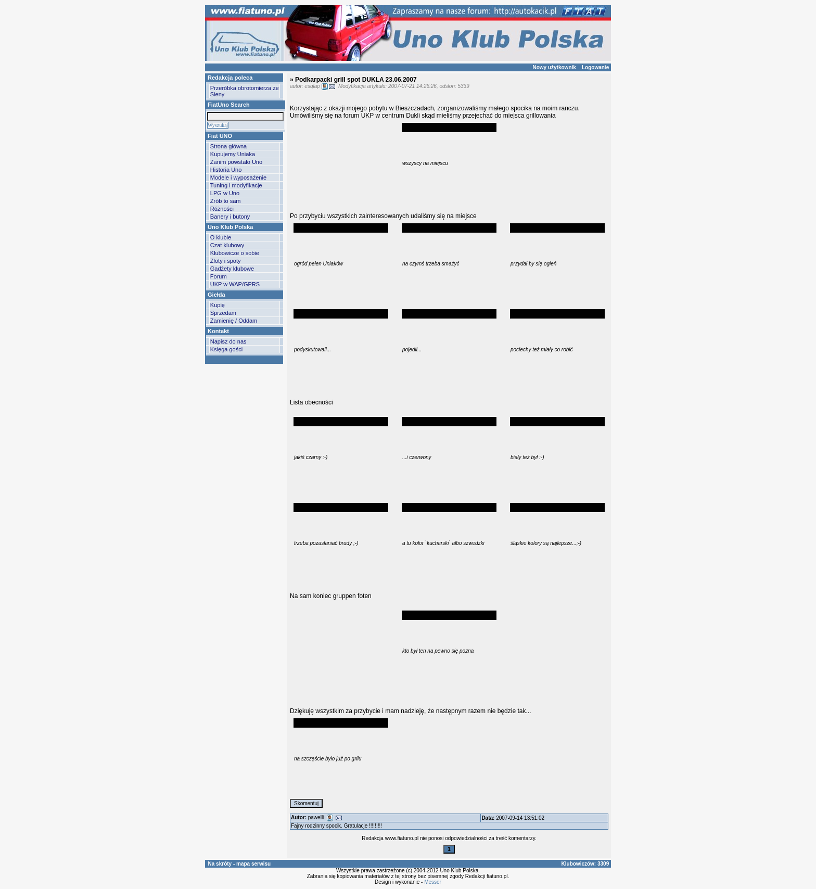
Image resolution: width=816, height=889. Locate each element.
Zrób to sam (225, 201)
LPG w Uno (224, 193)
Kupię (217, 305)
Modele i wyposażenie (238, 177)
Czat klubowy (227, 245)
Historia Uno (226, 170)
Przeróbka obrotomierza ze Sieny (244, 91)
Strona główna (228, 146)
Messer (432, 882)
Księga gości (226, 349)
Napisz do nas (228, 341)
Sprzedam (223, 313)
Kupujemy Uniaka (232, 154)
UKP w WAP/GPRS (235, 284)
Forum (218, 276)
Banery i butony (230, 216)
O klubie (220, 237)
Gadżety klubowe (232, 268)
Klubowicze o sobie (234, 253)
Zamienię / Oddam (233, 321)
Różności (222, 209)
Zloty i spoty (225, 261)
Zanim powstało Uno (236, 162)
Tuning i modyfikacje (236, 185)
